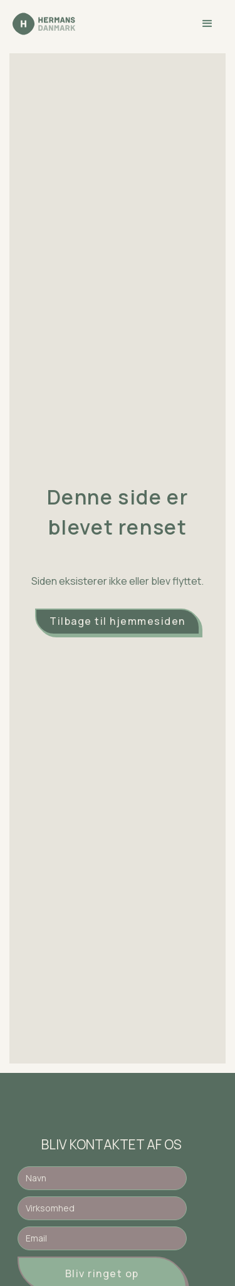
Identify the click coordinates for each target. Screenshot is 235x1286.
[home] (44, 23)
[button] (207, 24)
